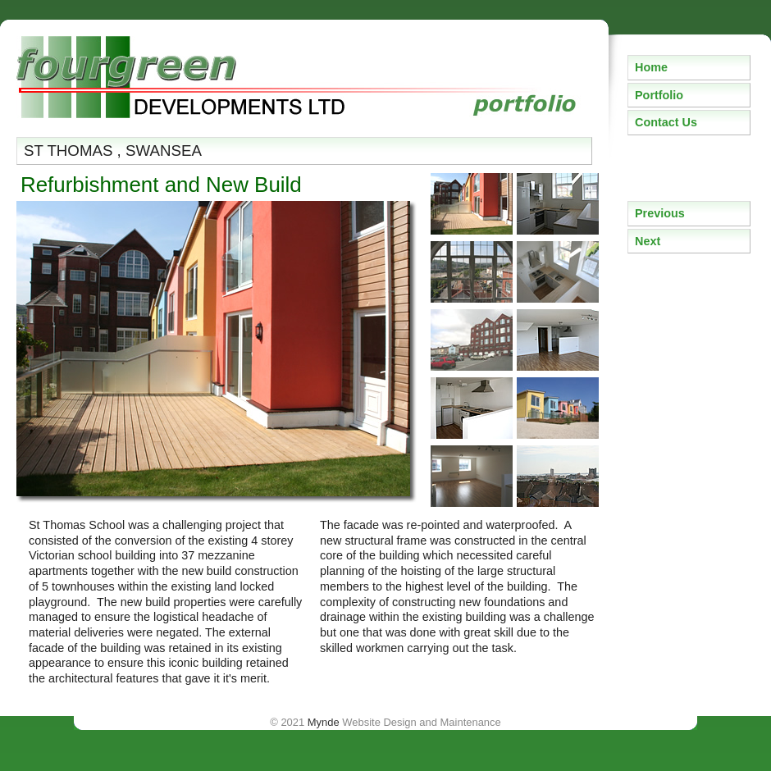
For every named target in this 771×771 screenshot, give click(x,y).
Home (651, 67)
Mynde (324, 722)
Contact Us (666, 122)
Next (647, 241)
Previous (660, 213)
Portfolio (659, 95)
